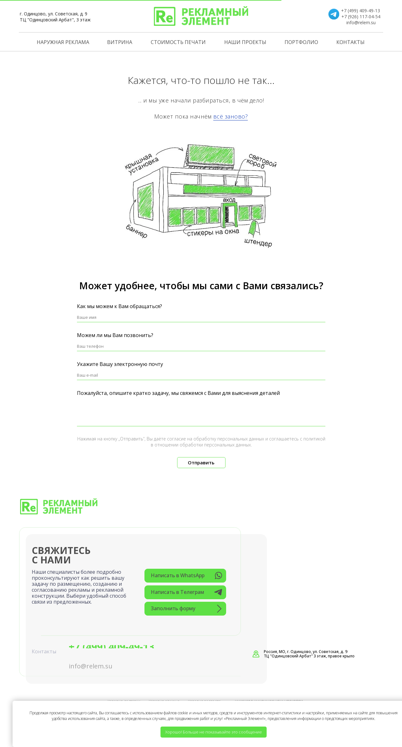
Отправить (201, 462)
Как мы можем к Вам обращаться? (119, 306)
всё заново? (230, 116)
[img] (201, 16)
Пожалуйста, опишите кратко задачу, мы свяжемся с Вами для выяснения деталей (178, 393)
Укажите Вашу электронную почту (120, 364)
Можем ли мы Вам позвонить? (115, 335)
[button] (185, 609)
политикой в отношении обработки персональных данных (238, 442)
